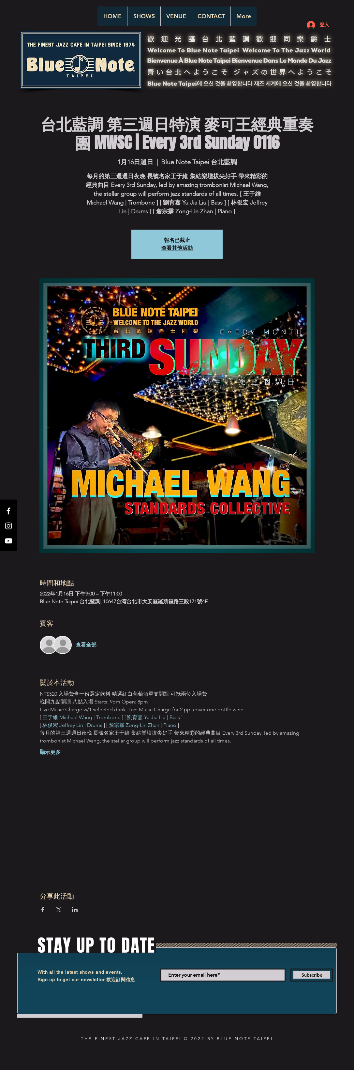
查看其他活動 (177, 248)
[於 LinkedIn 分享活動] (75, 909)
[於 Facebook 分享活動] (43, 909)
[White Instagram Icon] (8, 525)
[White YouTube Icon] (8, 540)
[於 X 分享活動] (59, 909)
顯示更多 (50, 752)
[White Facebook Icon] (8, 510)
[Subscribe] (311, 975)
